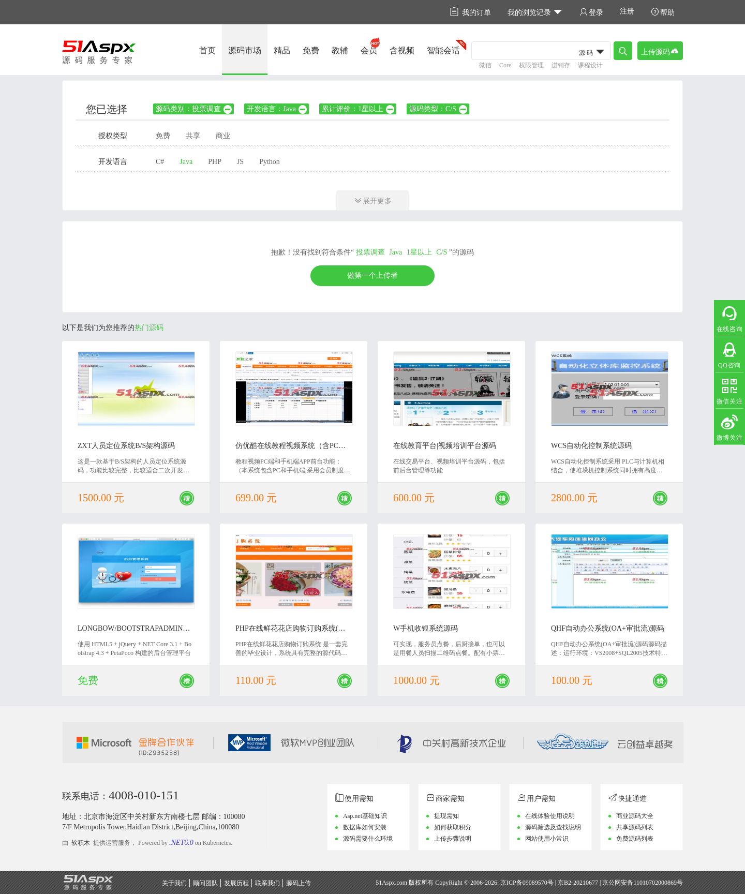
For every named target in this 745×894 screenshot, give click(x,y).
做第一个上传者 (372, 275)
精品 (282, 50)
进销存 (561, 65)
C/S (441, 252)
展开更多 (372, 200)
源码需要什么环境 (368, 838)
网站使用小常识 (547, 838)
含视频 (402, 50)
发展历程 (236, 883)
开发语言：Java (277, 108)
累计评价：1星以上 (358, 108)
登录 (591, 12)
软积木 (80, 842)
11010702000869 (655, 882)
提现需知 (446, 816)
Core (505, 65)
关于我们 (174, 883)
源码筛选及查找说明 (553, 827)
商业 (223, 136)
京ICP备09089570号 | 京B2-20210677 (549, 882)
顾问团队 (205, 883)
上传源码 (660, 51)
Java (186, 162)
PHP (214, 162)
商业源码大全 (634, 816)
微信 (485, 65)
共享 (193, 136)
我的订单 (470, 12)
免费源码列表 (634, 838)
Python (269, 162)
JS (240, 162)
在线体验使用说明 (550, 816)
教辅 (340, 50)
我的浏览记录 (535, 12)
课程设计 (590, 65)
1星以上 (419, 252)
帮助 (663, 12)
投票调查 (370, 252)
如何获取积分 (452, 827)
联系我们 (267, 883)
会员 (369, 50)
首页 (207, 50)
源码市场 (244, 50)
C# (160, 162)
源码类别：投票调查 (194, 108)
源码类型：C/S (438, 108)
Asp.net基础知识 (365, 816)
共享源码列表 (634, 827)
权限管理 (531, 65)
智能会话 (443, 50)
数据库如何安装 (364, 827)
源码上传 (298, 883)
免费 (311, 50)
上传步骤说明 (452, 838)
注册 (627, 11)
